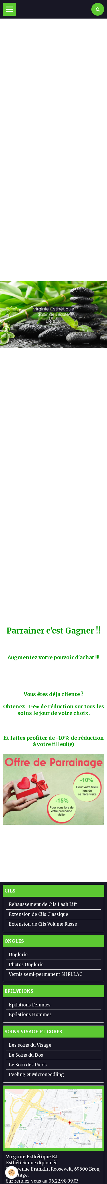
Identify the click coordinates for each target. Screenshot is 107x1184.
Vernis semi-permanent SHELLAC (45, 974)
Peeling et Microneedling (36, 1074)
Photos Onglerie (26, 964)
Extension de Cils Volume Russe (43, 924)
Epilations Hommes (30, 1014)
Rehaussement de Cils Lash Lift (43, 904)
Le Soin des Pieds (28, 1065)
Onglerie (18, 954)
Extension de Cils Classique (38, 914)
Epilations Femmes (30, 1005)
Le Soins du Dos (26, 1055)
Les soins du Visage (30, 1045)
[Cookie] (11, 1172)
